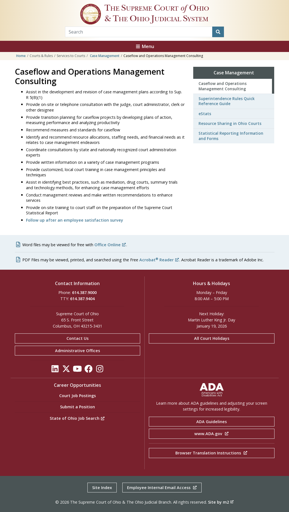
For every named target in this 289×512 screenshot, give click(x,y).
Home (21, 55)
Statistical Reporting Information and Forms (231, 136)
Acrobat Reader (159, 259)
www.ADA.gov (211, 433)
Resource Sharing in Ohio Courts (230, 123)
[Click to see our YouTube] (77, 370)
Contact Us (77, 338)
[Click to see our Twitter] (66, 370)
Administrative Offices (77, 350)
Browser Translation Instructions (211, 453)
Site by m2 (221, 502)
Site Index (102, 487)
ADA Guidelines (211, 421)
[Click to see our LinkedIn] (55, 370)
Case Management (105, 55)
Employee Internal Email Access (162, 487)
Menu (144, 46)
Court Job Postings (77, 395)
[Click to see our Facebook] (88, 370)
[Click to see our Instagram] (100, 370)
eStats (205, 113)
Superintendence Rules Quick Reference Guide (227, 101)
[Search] (218, 32)
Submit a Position (77, 406)
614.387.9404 (82, 298)
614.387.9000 (84, 292)
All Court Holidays (211, 338)
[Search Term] (139, 32)
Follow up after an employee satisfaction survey (74, 220)
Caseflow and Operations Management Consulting (223, 86)
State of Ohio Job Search (77, 418)
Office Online (110, 244)
